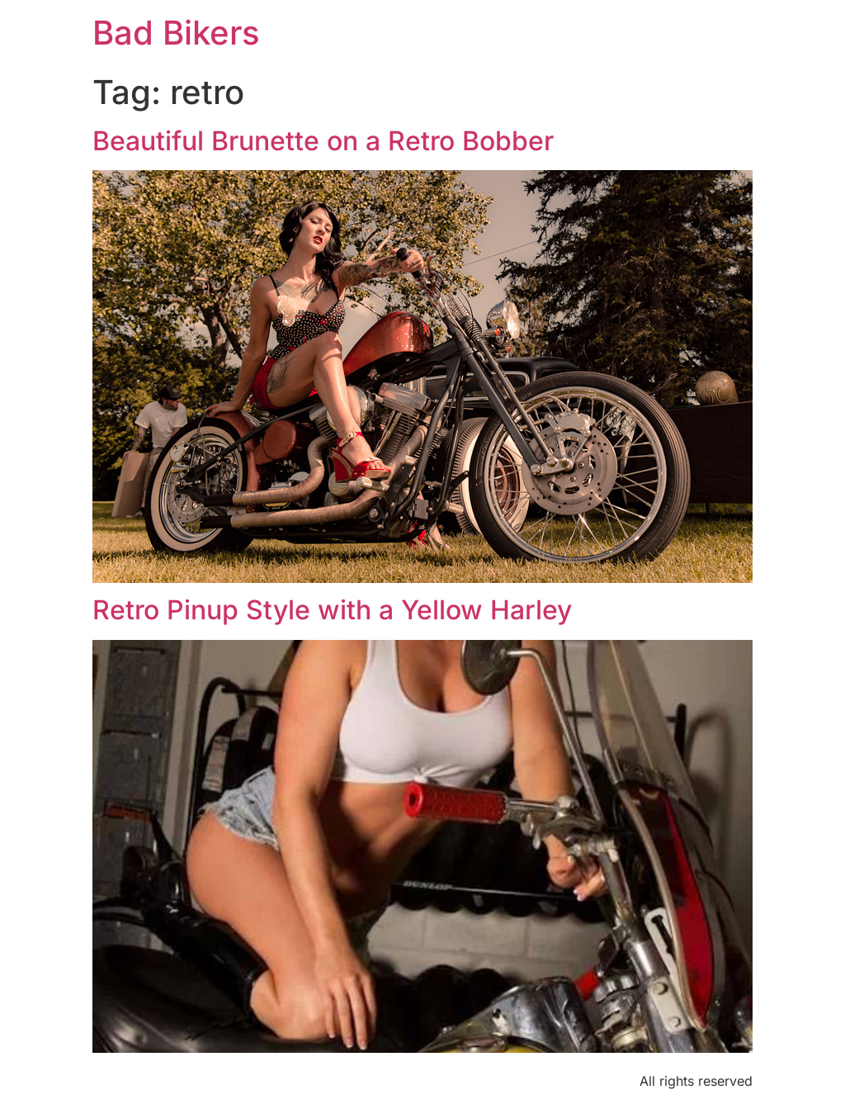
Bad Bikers (176, 32)
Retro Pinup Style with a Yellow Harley (332, 610)
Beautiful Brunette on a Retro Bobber (323, 141)
